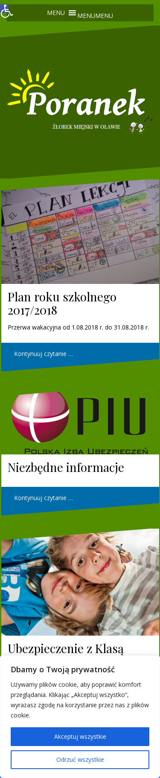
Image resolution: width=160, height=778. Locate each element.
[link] (4, 8)
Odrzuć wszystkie (80, 759)
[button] (95, 16)
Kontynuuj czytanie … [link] (43, 354)
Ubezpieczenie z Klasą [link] (66, 648)
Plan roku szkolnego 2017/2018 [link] (62, 303)
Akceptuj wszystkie (80, 736)
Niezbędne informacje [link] (66, 467)
